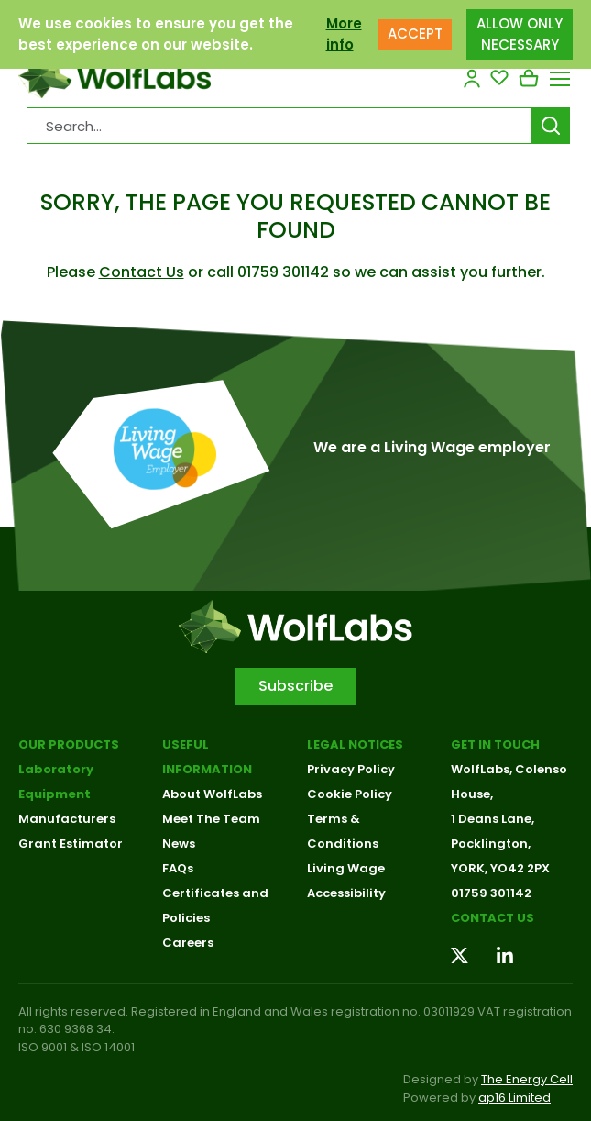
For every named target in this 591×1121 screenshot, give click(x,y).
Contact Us (141, 272)
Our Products (68, 744)
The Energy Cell (527, 1079)
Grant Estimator (70, 843)
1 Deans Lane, (492, 818)
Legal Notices (355, 744)
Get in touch (495, 744)
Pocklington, (491, 843)
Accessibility (346, 893)
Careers (187, 942)
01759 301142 (491, 893)
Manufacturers (66, 818)
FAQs (177, 868)
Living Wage (346, 868)
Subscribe (295, 685)
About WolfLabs (212, 794)
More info (344, 34)
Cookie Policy (349, 794)
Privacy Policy (351, 769)
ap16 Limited (514, 1097)
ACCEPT (415, 33)
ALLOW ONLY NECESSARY (519, 34)
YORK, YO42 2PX (500, 868)
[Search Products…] (279, 125)
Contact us (492, 918)
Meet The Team (211, 818)
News (178, 843)
